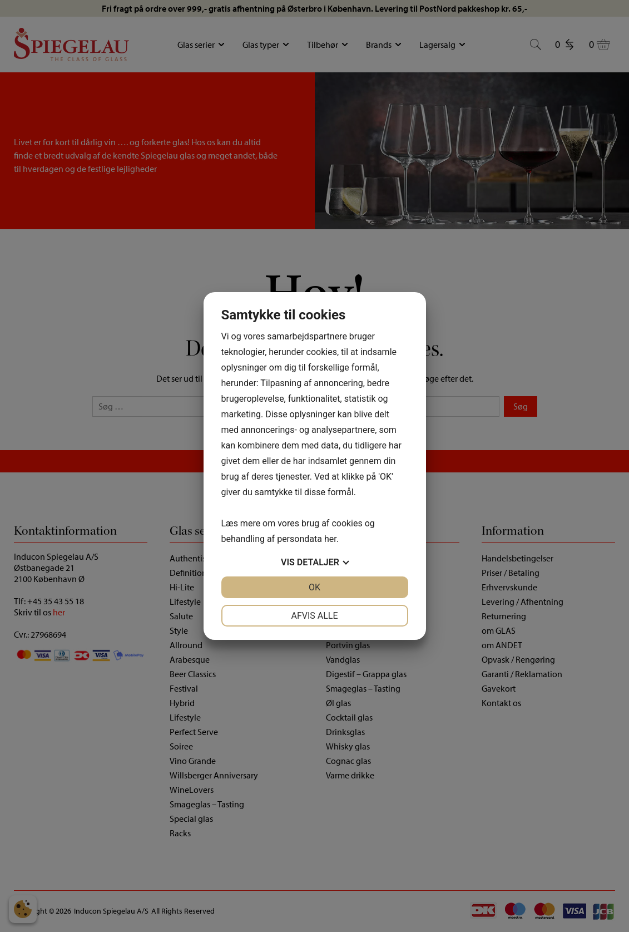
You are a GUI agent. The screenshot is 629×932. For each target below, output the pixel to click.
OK (314, 587)
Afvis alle (314, 615)
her (330, 539)
